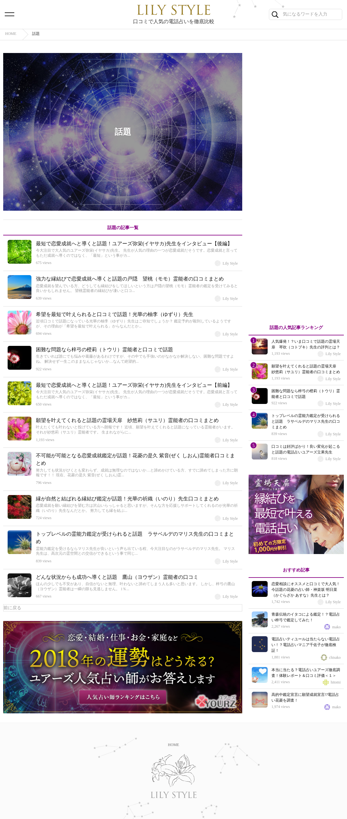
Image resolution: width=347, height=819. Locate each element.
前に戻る (12, 607)
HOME (173, 745)
